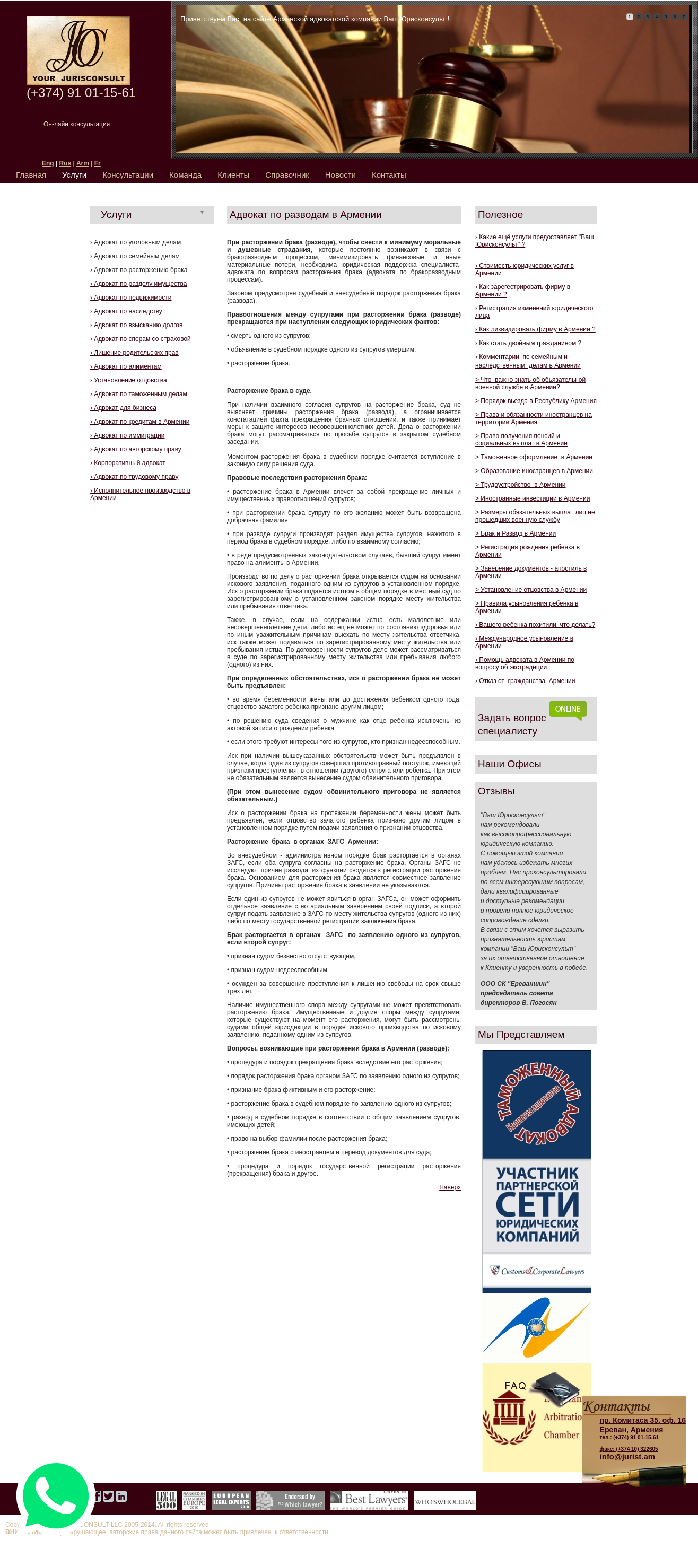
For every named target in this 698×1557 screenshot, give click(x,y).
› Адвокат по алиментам (126, 366)
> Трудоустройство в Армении (520, 484)
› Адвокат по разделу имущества (138, 283)
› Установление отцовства (128, 380)
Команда (185, 174)
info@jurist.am (628, 1456)
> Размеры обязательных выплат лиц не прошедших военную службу (535, 516)
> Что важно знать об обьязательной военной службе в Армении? (530, 383)
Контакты (389, 174)
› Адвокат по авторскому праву (135, 449)
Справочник (287, 174)
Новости (340, 174)
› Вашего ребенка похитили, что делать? (535, 624)
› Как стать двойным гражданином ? (528, 343)
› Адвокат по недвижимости (130, 297)
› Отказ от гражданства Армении (525, 681)
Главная (31, 174)
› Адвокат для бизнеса (123, 408)
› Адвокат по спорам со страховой (140, 339)
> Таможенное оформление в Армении (533, 457)
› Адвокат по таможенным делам (138, 394)
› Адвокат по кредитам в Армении (140, 421)
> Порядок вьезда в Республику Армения (536, 401)
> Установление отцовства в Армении (531, 589)
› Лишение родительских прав (134, 352)
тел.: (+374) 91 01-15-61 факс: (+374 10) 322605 (643, 1434)
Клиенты (233, 174)
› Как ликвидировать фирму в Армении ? (535, 329)
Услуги (74, 174)
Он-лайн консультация (76, 124)
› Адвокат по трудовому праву (134, 476)
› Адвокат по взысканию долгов (136, 325)
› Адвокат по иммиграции (127, 435)
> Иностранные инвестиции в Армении (532, 498)
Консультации (127, 174)
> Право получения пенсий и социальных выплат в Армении (521, 439)
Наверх (450, 1187)
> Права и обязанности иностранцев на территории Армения (533, 418)
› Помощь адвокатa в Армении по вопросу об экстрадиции (524, 663)
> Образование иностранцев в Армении (534, 471)
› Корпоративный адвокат (127, 463)
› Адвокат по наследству (126, 311)
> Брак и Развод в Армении (515, 533)
